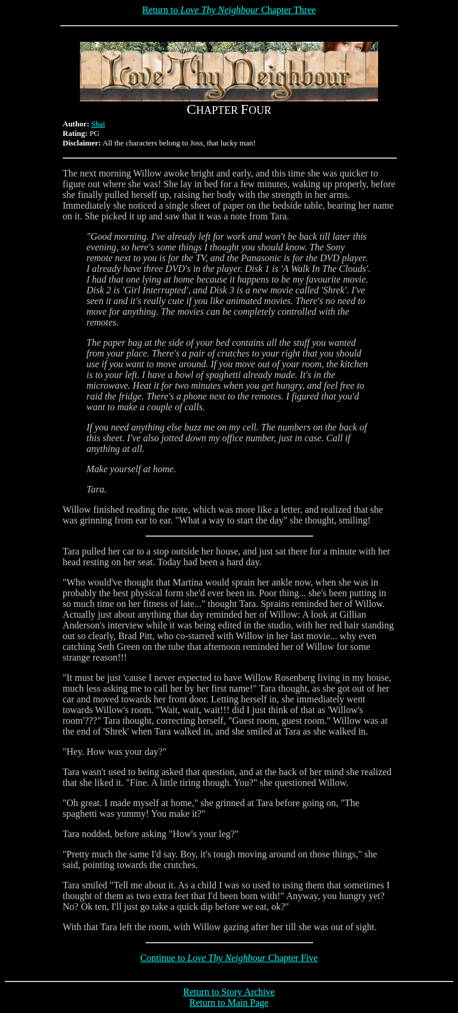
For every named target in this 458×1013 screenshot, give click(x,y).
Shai (98, 123)
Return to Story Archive (228, 992)
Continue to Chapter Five (229, 958)
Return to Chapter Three (228, 10)
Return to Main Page (229, 1002)
